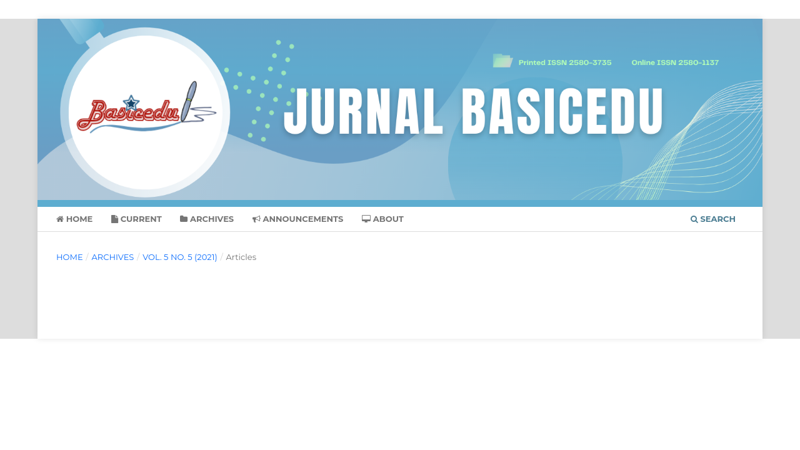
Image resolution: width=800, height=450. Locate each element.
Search (713, 219)
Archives (207, 219)
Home (74, 219)
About (383, 219)
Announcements (298, 219)
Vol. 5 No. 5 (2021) (180, 257)
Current (136, 219)
